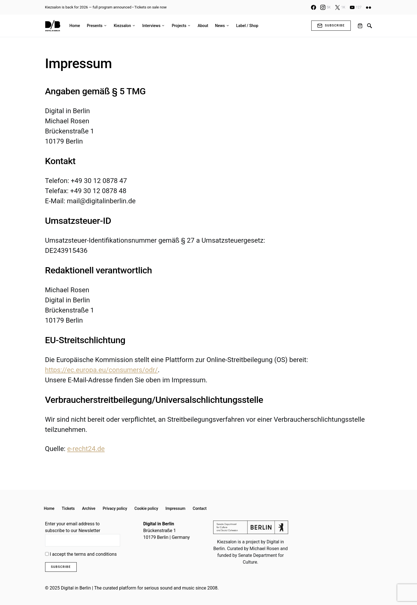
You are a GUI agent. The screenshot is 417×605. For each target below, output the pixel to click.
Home (49, 508)
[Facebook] (313, 7)
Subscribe (331, 25)
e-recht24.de (86, 449)
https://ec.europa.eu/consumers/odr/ (101, 370)
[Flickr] (368, 7)
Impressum (176, 508)
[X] (340, 7)
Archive (88, 508)
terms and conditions (95, 554)
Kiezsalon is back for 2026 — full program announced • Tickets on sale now (106, 7)
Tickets (68, 508)
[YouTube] (355, 7)
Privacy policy (115, 508)
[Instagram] (325, 7)
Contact (200, 508)
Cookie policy (146, 508)
